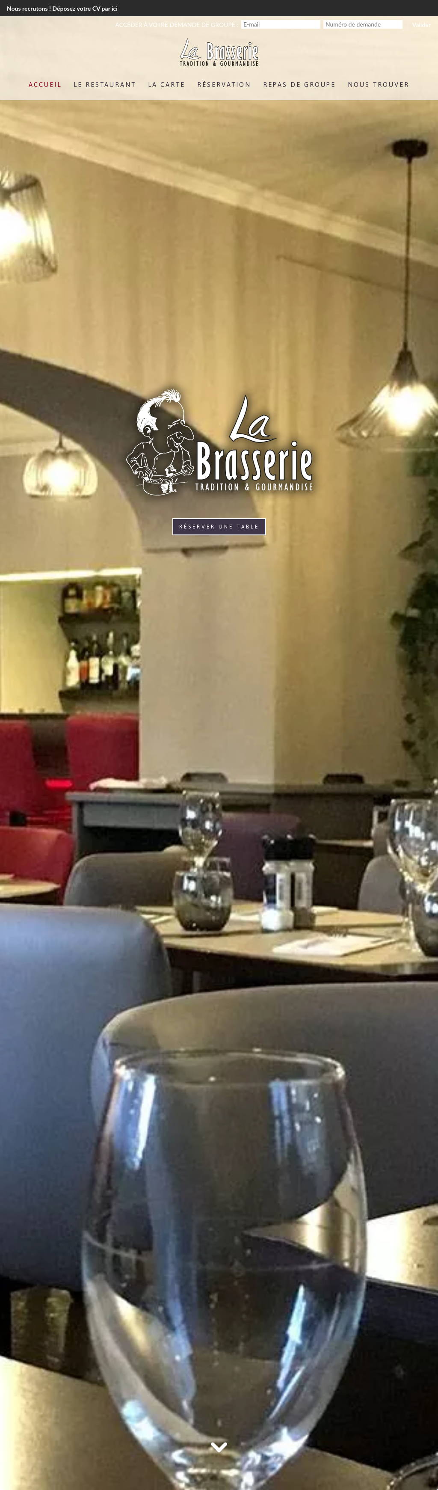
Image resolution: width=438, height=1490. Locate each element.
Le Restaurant (105, 84)
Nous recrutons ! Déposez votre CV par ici (62, 8)
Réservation (224, 84)
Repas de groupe (299, 84)
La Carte (166, 84)
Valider (421, 24)
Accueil (45, 84)
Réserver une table (219, 527)
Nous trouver (378, 84)
